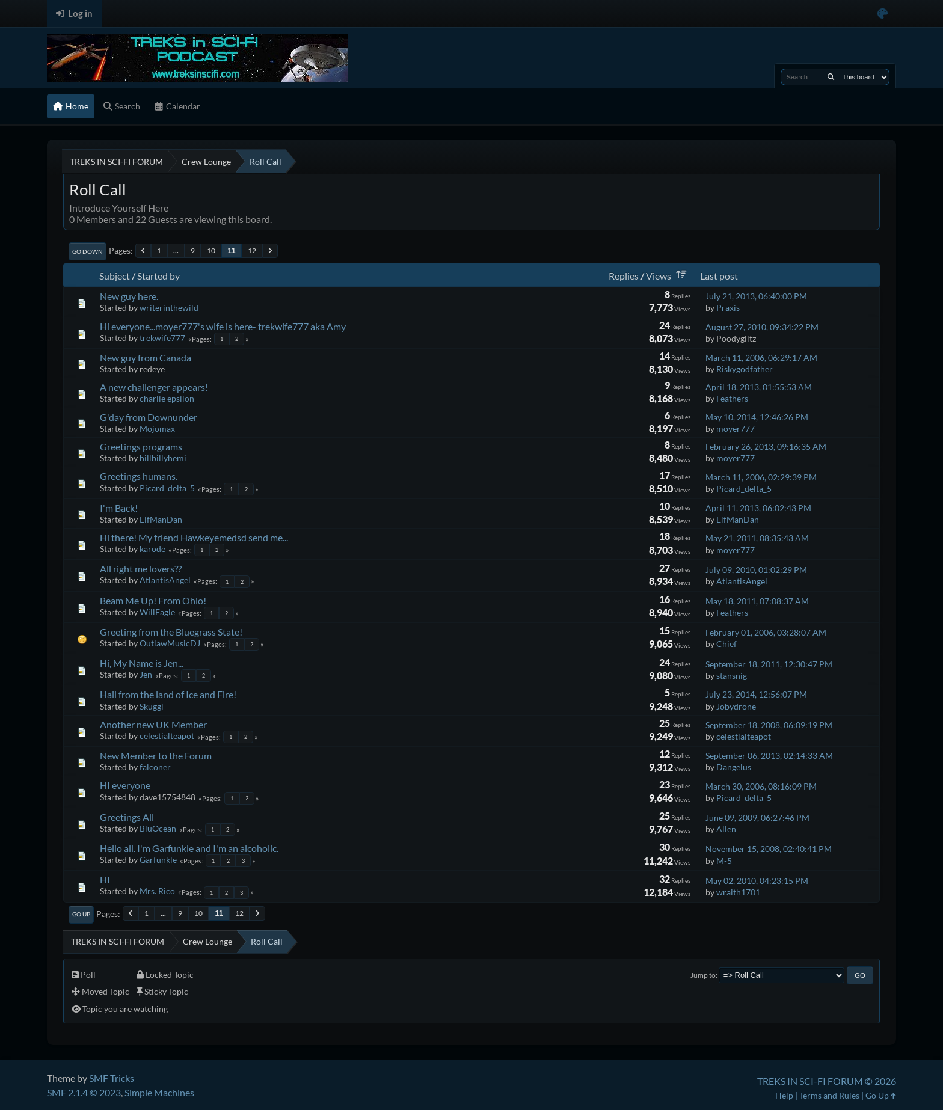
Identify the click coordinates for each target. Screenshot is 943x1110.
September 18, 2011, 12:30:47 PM (768, 664)
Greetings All (127, 817)
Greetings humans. (138, 476)
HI (105, 879)
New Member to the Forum (156, 755)
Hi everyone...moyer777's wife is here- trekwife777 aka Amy (223, 326)
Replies (624, 275)
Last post (719, 275)
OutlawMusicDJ (170, 643)
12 (252, 250)
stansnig (731, 675)
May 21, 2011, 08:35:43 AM (757, 538)
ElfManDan (161, 519)
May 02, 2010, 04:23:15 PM (756, 880)
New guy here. (129, 296)
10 (211, 250)
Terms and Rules (829, 1095)
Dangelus (733, 767)
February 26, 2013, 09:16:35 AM (765, 446)
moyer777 (735, 428)
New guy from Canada (145, 357)
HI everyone (125, 785)
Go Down (87, 251)
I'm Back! (119, 508)
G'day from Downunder (148, 417)
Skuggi (152, 706)
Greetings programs (141, 446)
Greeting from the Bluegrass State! (171, 631)
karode (152, 549)
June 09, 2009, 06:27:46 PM (757, 817)
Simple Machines (159, 1092)
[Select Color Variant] (882, 13)
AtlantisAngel (165, 580)
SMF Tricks (111, 1078)
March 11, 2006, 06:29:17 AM (761, 357)
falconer (155, 767)
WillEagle (157, 612)
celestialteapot (167, 736)
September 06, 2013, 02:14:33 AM (769, 755)
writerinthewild (169, 307)
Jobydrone (736, 706)
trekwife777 (162, 338)
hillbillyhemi (163, 458)
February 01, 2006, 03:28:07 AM (765, 632)
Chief (726, 644)
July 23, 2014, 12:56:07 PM (756, 694)
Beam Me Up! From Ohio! (153, 600)
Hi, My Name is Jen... (141, 663)
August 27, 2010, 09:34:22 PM (762, 327)
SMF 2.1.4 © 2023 (84, 1092)
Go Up (81, 914)
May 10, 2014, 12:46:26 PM (756, 417)
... (176, 250)
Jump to (703, 975)
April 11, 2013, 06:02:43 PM (758, 508)
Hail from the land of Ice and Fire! (168, 694)
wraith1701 (738, 892)
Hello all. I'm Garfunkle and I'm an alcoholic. (189, 848)
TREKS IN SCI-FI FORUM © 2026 (826, 1081)
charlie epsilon (167, 398)
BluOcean (158, 828)
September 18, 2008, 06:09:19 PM (768, 725)
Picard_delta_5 (167, 488)
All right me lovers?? (141, 568)
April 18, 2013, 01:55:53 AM (758, 387)
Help (784, 1095)
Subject (114, 275)
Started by (158, 275)
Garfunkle (158, 859)
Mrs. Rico (157, 891)
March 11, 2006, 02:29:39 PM (761, 477)
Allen (726, 829)
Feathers (732, 398)
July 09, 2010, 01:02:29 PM (756, 570)
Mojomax (157, 428)
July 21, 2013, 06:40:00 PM (756, 296)
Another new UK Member (153, 724)
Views (668, 275)
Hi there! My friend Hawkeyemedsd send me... (194, 537)
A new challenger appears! (154, 387)
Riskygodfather (744, 369)
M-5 (724, 861)
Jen (146, 674)
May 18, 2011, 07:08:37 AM (757, 601)
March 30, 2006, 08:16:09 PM (761, 786)
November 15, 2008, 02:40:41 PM (768, 849)
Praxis (728, 307)
